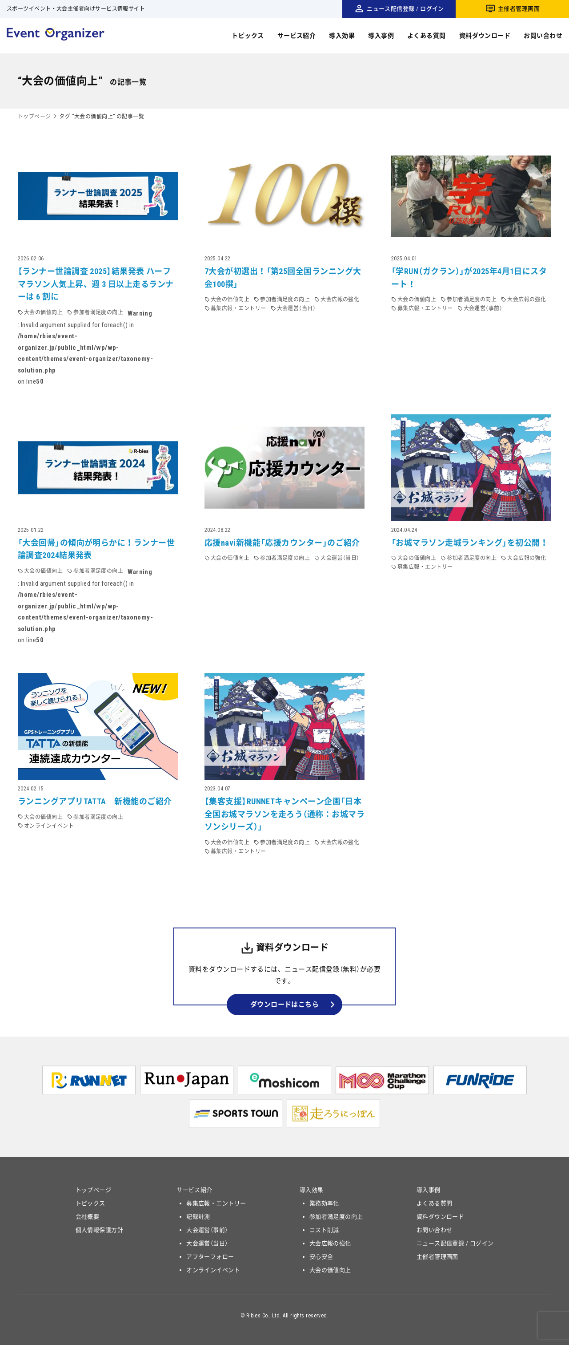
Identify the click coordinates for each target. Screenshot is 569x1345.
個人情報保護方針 (100, 1230)
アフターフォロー (210, 1256)
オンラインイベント (213, 1270)
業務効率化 (324, 1203)
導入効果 (342, 35)
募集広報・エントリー (216, 1203)
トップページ (34, 116)
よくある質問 (426, 35)
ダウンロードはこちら (284, 1005)
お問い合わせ (543, 35)
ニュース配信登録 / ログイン (405, 8)
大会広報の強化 (330, 1243)
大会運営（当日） (207, 1243)
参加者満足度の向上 (336, 1216)
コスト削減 (324, 1230)
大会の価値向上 (330, 1270)
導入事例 (381, 35)
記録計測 (198, 1216)
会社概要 (88, 1216)
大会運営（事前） (207, 1230)
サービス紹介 (296, 35)
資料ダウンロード (485, 35)
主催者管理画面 (519, 8)
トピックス (248, 35)
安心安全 (321, 1256)
